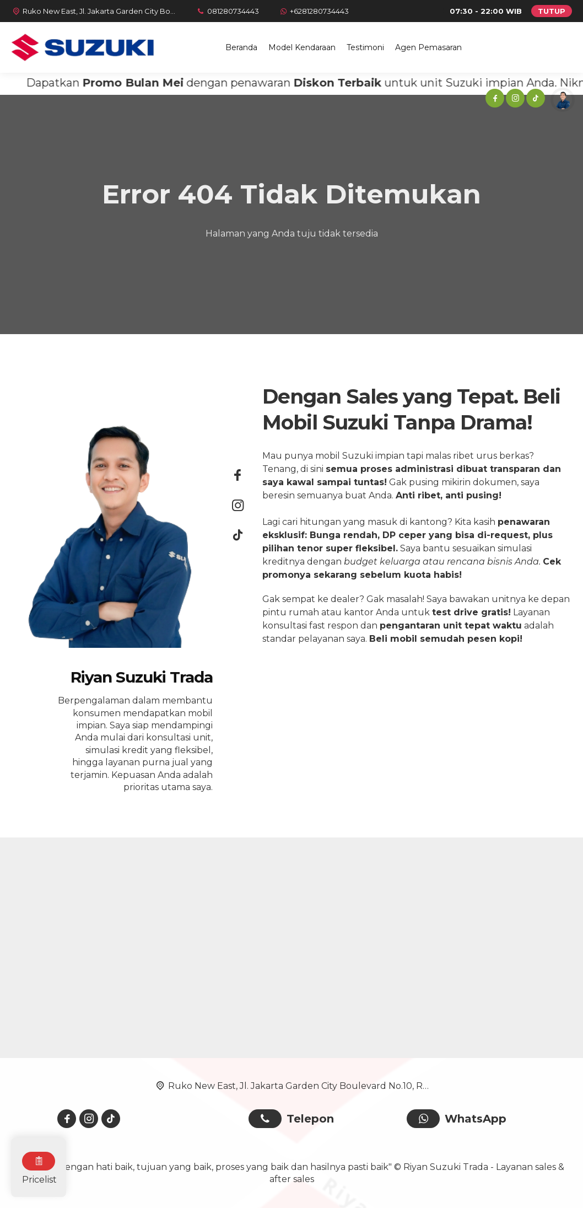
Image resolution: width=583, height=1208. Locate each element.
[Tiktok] (535, 100)
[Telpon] (227, 11)
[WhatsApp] (313, 11)
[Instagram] (514, 100)
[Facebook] (494, 100)
